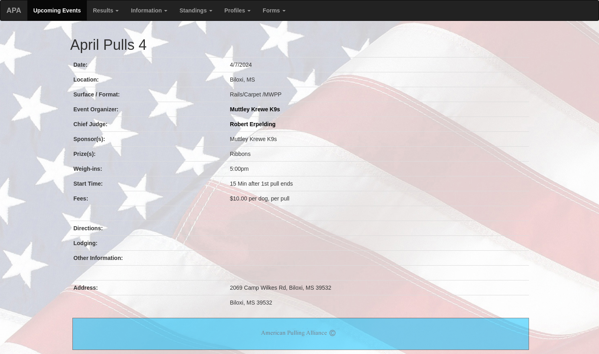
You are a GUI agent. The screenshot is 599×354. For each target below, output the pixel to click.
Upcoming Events (57, 10)
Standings (195, 10)
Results (106, 10)
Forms (274, 10)
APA (13, 10)
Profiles (237, 10)
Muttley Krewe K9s (255, 109)
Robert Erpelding (253, 124)
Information (149, 10)
